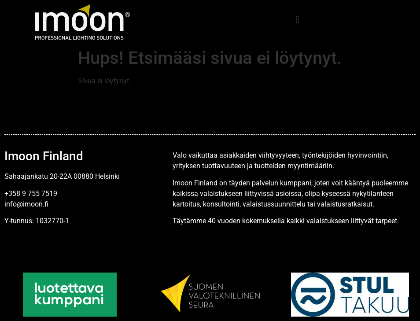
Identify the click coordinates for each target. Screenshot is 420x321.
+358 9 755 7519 (30, 193)
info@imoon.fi (26, 204)
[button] (298, 20)
